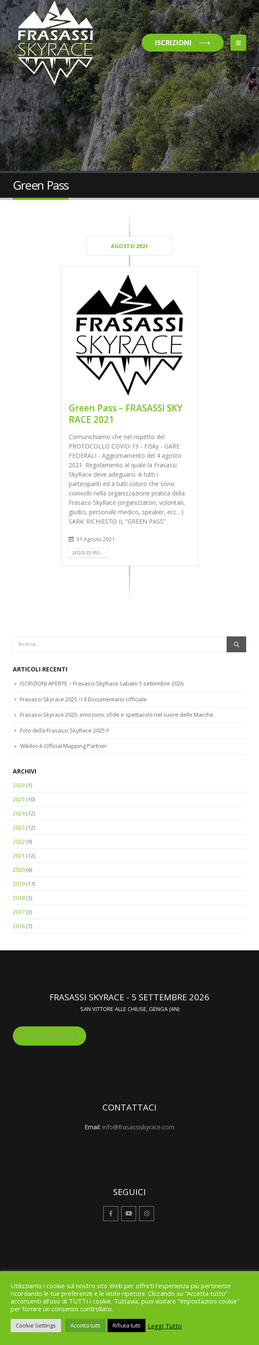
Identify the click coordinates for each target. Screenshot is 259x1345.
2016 (19, 926)
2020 (19, 869)
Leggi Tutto (165, 1326)
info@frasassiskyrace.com (138, 1127)
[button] (238, 43)
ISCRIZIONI (173, 42)
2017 (19, 912)
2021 (19, 855)
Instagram (146, 1213)
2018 (19, 898)
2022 (19, 841)
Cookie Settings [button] (36, 1325)
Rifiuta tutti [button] (126, 1325)
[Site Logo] (55, 42)
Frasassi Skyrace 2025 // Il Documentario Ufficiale (83, 699)
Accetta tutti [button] (85, 1325)
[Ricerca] (236, 644)
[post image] (130, 335)
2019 (19, 884)
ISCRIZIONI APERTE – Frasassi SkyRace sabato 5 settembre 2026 (101, 683)
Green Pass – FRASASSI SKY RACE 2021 (125, 413)
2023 (19, 827)
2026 (19, 785)
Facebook (110, 1213)
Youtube (128, 1213)
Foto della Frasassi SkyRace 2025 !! (64, 730)
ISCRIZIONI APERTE (49, 1035)
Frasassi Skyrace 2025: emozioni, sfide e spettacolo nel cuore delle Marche (116, 714)
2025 (19, 799)
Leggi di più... (88, 553)
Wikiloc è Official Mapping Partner (63, 746)
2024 (19, 813)
